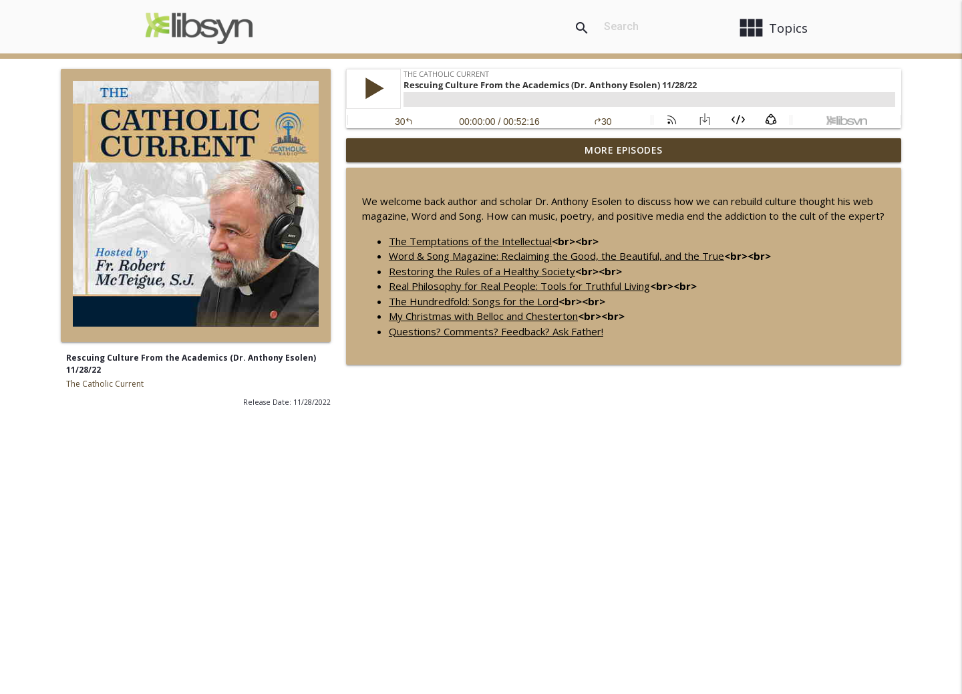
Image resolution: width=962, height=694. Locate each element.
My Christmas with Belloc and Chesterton (483, 316)
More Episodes (624, 150)
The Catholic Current (105, 383)
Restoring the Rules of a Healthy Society (482, 271)
